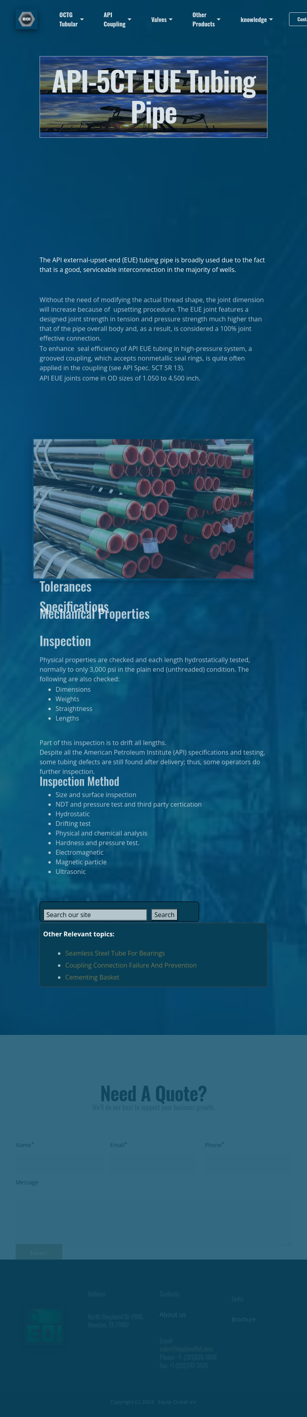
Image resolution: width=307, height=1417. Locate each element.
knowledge (254, 19)
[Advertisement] (153, 194)
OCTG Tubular (69, 19)
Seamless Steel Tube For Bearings (115, 959)
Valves (159, 19)
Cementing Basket (92, 983)
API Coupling (115, 19)
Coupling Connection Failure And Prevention (131, 971)
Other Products (204, 19)
